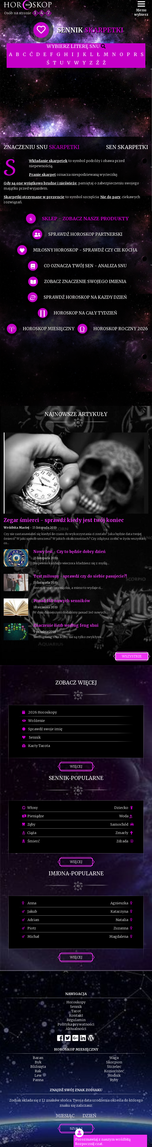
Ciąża (29, 833)
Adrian (30, 920)
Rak (38, 1071)
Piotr (29, 928)
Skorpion (114, 1062)
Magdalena (121, 936)
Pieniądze (33, 816)
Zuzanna (124, 928)
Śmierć (31, 841)
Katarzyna (122, 911)
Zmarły (124, 833)
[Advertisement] (76, 102)
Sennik (31, 737)
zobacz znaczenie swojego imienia (85, 281)
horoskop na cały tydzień (85, 313)
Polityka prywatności (76, 1024)
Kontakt (76, 1015)
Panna (38, 1080)
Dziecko (124, 807)
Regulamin (76, 1020)
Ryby (114, 1080)
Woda (125, 816)
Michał (30, 936)
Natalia (125, 920)
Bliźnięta (38, 1066)
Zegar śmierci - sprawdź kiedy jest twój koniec (64, 520)
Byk (38, 1062)
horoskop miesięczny (48, 328)
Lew (38, 1075)
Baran (38, 1058)
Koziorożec (114, 1071)
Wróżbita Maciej (16, 527)
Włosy (30, 807)
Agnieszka (122, 903)
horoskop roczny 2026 (120, 328)
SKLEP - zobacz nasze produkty (85, 219)
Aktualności (76, 1029)
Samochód (122, 824)
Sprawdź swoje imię (42, 729)
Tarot (76, 1011)
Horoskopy (76, 1002)
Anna (29, 903)
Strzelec (114, 1066)
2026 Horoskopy (39, 712)
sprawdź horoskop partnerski (85, 234)
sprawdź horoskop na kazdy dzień (85, 297)
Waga (114, 1058)
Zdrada (125, 841)
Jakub (29, 911)
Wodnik (114, 1075)
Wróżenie (33, 720)
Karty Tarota (36, 746)
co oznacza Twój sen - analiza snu (85, 265)
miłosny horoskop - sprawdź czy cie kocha (85, 250)
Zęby (28, 824)
